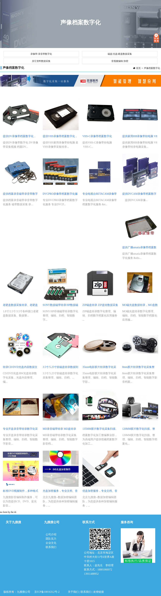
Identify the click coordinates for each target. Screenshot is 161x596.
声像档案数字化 (152, 68)
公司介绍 (51, 534)
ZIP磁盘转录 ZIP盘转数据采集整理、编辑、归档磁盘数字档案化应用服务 (100, 306)
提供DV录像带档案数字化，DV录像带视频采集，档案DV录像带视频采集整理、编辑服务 (20, 137)
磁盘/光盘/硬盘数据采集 (120, 54)
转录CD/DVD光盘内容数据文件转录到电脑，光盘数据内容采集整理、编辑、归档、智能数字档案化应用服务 (20, 368)
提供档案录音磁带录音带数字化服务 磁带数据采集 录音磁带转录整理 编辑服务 (20, 194)
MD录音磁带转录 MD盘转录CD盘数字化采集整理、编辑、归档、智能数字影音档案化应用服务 (61, 429)
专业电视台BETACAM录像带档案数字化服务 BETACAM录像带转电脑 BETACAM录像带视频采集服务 (99, 194)
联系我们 (51, 547)
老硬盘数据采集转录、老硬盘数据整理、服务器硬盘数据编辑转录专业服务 (20, 306)
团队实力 (51, 538)
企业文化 (51, 542)
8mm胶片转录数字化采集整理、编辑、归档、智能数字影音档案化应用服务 (139, 368)
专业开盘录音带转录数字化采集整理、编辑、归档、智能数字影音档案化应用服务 (20, 429)
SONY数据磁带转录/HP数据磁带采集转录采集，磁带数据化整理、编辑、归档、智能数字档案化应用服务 (60, 306)
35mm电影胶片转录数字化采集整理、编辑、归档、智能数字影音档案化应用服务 (99, 368)
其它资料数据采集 (41, 61)
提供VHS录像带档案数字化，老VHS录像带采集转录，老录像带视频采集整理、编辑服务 (60, 137)
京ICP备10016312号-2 (46, 591)
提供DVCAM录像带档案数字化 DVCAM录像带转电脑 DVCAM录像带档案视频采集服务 (139, 194)
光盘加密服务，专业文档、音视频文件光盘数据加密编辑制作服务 (60, 491)
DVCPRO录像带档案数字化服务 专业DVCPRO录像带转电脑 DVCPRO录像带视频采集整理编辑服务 (60, 194)
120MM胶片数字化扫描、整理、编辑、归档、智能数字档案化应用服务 (139, 429)
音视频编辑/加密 (119, 61)
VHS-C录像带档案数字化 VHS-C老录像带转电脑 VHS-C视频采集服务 (100, 137)
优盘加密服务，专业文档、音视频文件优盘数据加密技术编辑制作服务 (99, 491)
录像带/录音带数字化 (41, 54)
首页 (138, 68)
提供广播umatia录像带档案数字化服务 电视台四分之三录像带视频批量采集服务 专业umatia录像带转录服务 (140, 248)
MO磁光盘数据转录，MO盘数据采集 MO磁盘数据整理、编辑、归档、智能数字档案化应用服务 (140, 306)
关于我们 (73, 591)
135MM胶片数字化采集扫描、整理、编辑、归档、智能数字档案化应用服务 (100, 429)
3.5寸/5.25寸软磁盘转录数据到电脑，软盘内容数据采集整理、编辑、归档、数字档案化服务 (60, 368)
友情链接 (98, 591)
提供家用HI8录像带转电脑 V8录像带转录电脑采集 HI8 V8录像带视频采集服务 (140, 137)
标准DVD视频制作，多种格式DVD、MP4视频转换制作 (20, 491)
